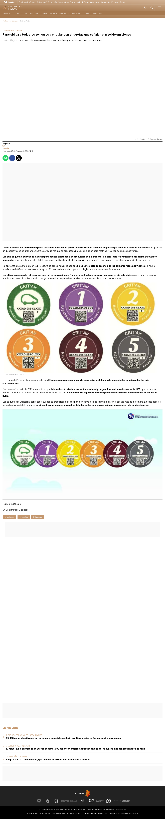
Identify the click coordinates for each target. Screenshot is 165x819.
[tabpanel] (82, 747)
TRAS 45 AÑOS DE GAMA (16, 756)
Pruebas (44, 13)
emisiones (9, 517)
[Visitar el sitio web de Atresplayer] (117, 801)
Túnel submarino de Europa (79, 2)
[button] (151, 8)
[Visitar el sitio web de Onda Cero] (91, 801)
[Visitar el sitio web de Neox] (56, 801)
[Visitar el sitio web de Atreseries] (82, 801)
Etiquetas (37, 517)
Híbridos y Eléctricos (30, 13)
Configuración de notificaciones (116, 813)
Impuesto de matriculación (93, 13)
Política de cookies (58, 813)
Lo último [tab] (89, 727)
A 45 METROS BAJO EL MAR (18, 746)
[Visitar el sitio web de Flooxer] (126, 801)
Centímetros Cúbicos (10, 21)
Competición (76, 13)
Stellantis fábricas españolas (58, 2)
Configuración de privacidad (93, 813)
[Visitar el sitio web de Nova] (65, 801)
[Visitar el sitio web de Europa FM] (100, 801)
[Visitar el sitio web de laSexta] (47, 801)
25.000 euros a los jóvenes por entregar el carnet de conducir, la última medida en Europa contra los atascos (63, 737)
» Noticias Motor (24, 21)
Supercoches (64, 13)
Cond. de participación (74, 813)
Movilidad (53, 13)
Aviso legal (30, 813)
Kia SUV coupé (42, 2)
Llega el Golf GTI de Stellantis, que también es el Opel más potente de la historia (48, 759)
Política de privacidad (43, 813)
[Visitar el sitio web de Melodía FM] (108, 801)
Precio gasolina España (27, 2)
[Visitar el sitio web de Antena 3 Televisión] (39, 801)
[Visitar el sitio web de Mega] (74, 801)
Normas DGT (7, 13)
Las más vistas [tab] (10, 727)
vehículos (23, 517)
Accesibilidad (133, 813)
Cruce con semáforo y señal (100, 2)
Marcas (17, 13)
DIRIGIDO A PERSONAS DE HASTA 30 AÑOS (24, 735)
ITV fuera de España (118, 2)
